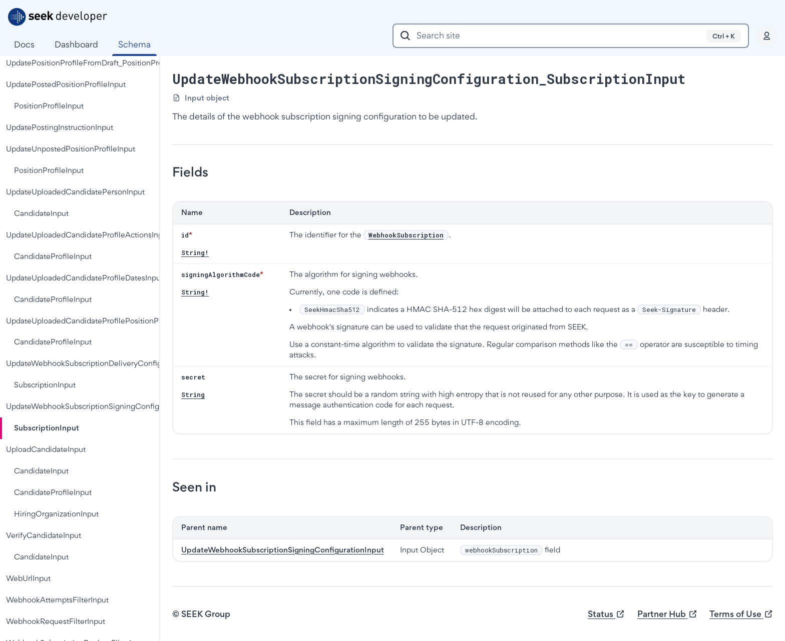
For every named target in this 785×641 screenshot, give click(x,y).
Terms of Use (741, 614)
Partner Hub (667, 614)
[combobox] (570, 36)
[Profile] (767, 36)
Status (606, 614)
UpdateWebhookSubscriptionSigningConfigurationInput (282, 549)
